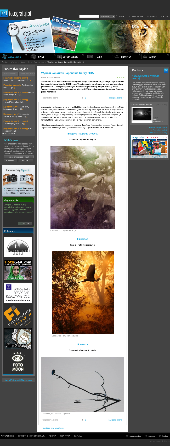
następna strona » (116, 98)
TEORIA (52, 436)
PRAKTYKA (65, 436)
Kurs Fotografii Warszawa (18, 380)
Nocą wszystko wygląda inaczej (145, 77)
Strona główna (9, 62)
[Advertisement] (149, 216)
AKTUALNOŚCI (7, 436)
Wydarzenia (39, 62)
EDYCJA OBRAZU (37, 436)
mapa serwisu (137, 16)
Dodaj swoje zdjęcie (158, 127)
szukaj (121, 16)
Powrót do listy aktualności (51, 428)
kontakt (166, 16)
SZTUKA (78, 436)
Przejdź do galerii (159, 130)
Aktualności (25, 62)
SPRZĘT (22, 436)
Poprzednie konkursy (157, 133)
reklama (153, 16)
